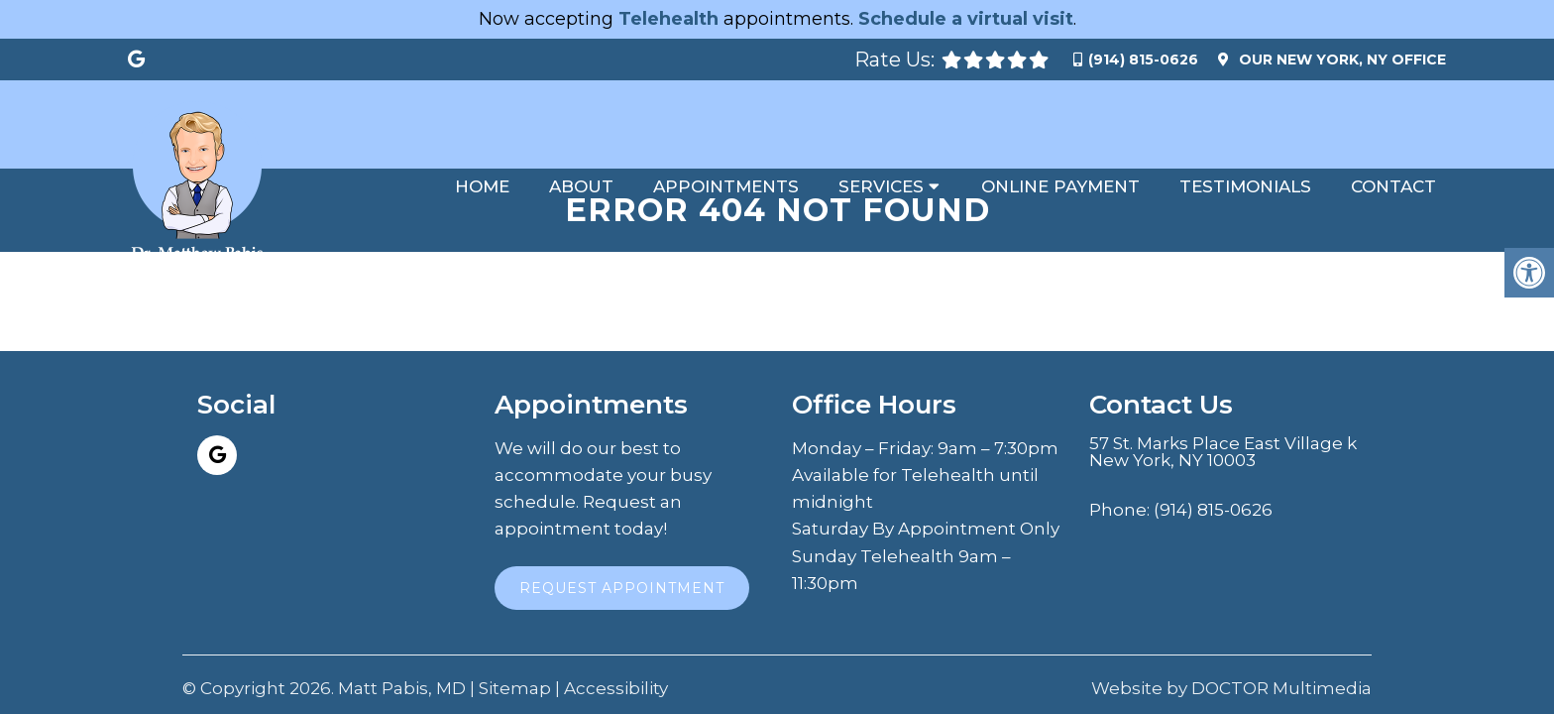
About (581, 186)
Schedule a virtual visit (965, 19)
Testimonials (1245, 186)
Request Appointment (621, 548)
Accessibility (616, 649)
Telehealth (668, 19)
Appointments (726, 186)
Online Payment (1060, 186)
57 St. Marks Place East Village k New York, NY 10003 (1223, 412)
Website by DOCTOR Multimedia (1231, 649)
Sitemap (515, 649)
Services (881, 186)
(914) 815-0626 (1143, 59)
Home (482, 186)
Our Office (1340, 59)
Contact (1393, 186)
